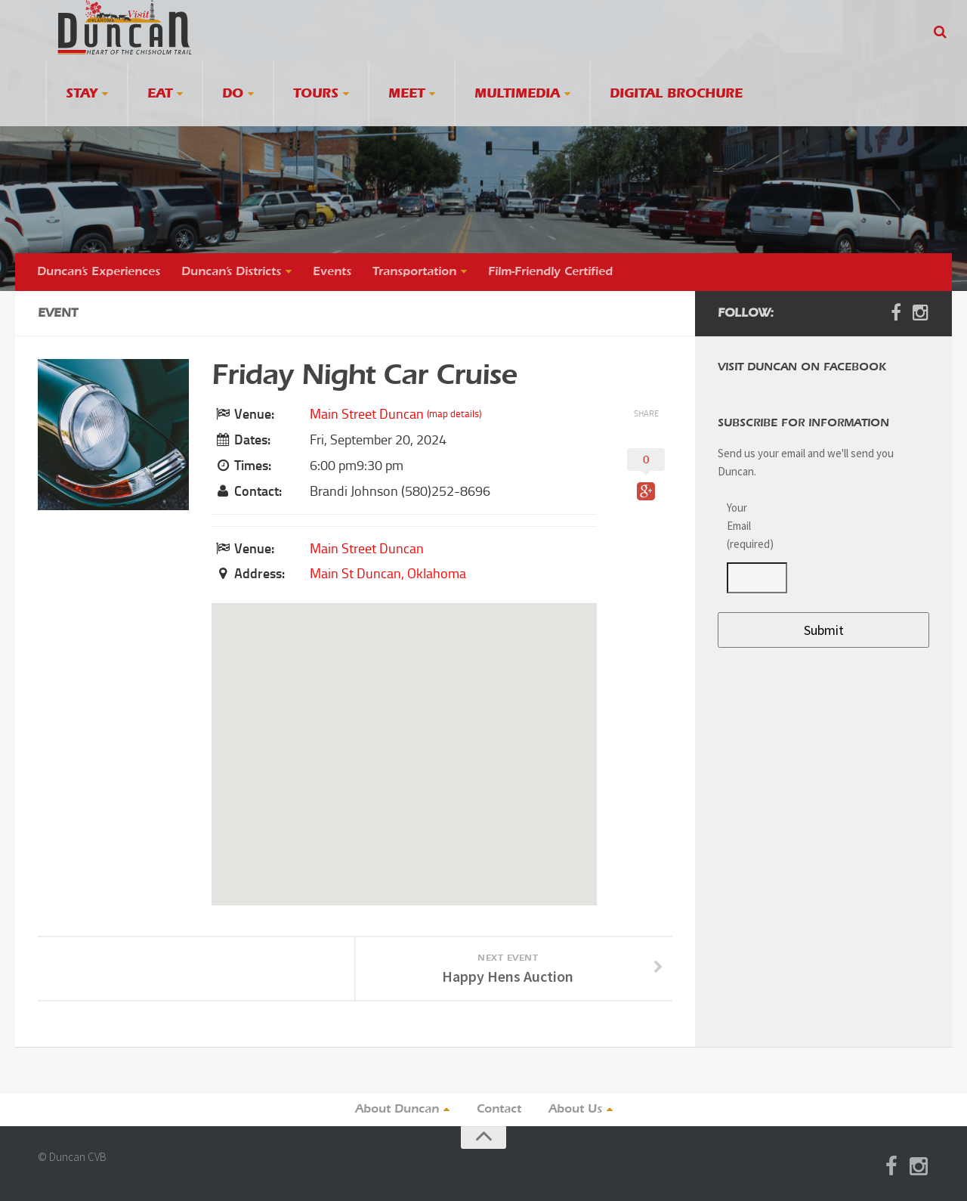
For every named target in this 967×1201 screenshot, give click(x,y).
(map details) (454, 413)
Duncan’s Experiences (98, 272)
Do (232, 94)
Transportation (414, 272)
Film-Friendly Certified (550, 272)
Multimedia (517, 94)
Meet (406, 94)
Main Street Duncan (367, 414)
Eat (159, 94)
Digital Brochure (676, 94)
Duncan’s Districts (231, 272)
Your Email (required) (748, 525)
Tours (315, 94)
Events (332, 272)
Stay (81, 94)
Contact (499, 1109)
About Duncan (397, 1109)
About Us (575, 1109)
